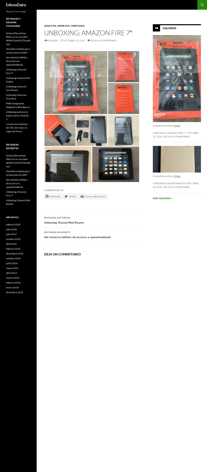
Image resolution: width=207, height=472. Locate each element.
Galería (53, 40)
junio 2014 (12, 263)
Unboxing (77, 25)
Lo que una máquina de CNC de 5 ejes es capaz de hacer (17, 127)
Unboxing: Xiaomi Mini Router (92, 219)
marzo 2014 (12, 277)
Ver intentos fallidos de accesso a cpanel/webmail (92, 234)
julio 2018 (11, 229)
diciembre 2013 (14, 292)
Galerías (169, 28)
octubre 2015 (13, 239)
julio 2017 (11, 234)
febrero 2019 (13, 224)
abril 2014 (11, 272)
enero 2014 (12, 287)
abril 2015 (11, 243)
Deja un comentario (104, 40)
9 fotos (177, 176)
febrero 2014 (13, 282)
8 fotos (177, 125)
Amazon (50, 25)
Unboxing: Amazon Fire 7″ (169, 132)
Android (63, 25)
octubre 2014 (13, 258)
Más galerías (163, 198)
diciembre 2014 (14, 253)
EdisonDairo (16, 5)
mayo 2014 (12, 268)
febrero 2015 (13, 248)
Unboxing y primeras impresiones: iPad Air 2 (17, 115)
